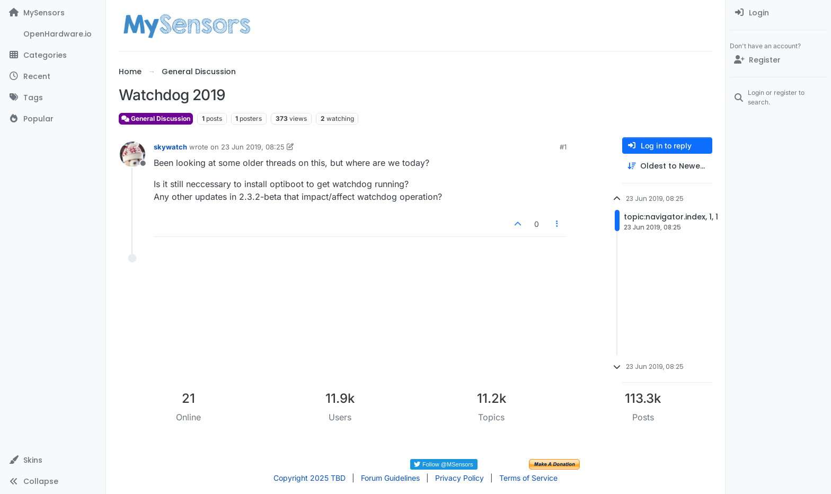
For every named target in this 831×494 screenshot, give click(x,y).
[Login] (778, 12)
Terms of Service (528, 477)
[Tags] (52, 97)
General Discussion (155, 118)
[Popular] (52, 118)
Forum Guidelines (390, 477)
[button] (52, 460)
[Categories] (52, 55)
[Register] (778, 59)
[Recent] (52, 76)
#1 (563, 147)
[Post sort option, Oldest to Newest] (667, 166)
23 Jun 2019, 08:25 (253, 147)
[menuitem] (778, 12)
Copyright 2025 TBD (309, 477)
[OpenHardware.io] (52, 33)
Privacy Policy (459, 477)
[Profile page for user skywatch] (132, 154)
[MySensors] (52, 12)
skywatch (170, 147)
